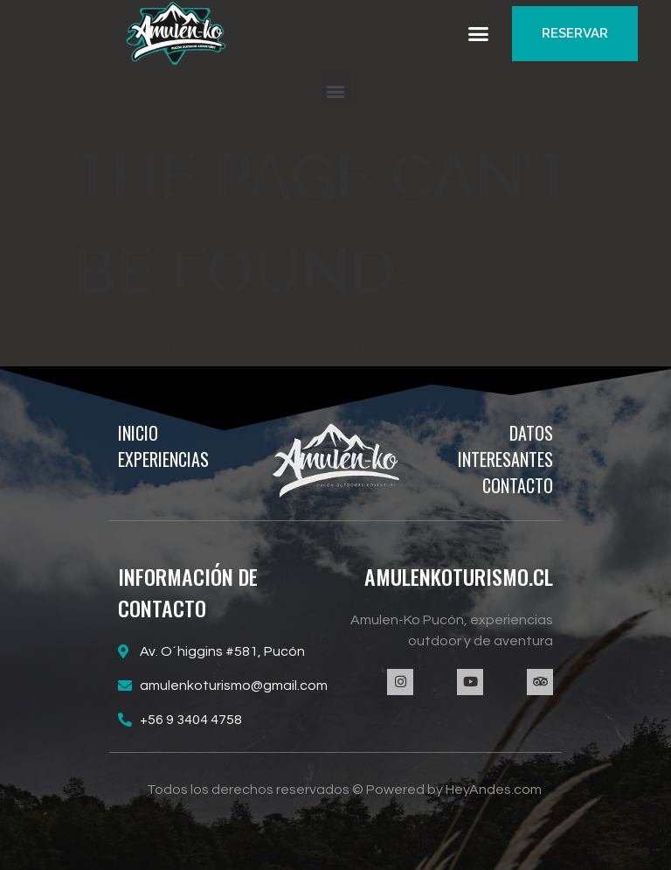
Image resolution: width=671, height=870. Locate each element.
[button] (478, 34)
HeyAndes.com (494, 790)
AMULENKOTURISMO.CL (458, 576)
